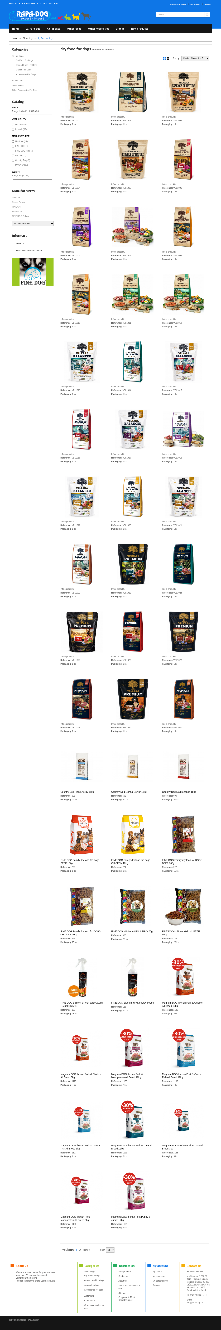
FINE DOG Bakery (20, 216)
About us (20, 243)
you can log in (31, 4)
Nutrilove (21, 141)
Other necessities (98, 28)
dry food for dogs (24, 60)
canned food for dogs (26, 65)
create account (50, 4)
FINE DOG (21, 146)
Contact (208, 4)
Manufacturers (23, 190)
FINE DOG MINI (24, 151)
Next (86, 1249)
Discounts (195, 4)
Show (102, 1250)
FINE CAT (16, 207)
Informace (19, 235)
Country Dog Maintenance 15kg (179, 791)
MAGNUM (21, 165)
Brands (120, 28)
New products (139, 28)
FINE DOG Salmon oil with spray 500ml (132, 1002)
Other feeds (74, 28)
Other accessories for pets (24, 90)
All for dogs (33, 28)
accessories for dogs (26, 74)
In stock (21, 129)
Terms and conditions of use (29, 250)
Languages (174, 4)
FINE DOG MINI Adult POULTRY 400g (132, 931)
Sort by (176, 58)
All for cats (53, 28)
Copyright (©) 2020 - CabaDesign (24, 1320)
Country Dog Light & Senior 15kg (129, 791)
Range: (15, 111)
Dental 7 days (18, 202)
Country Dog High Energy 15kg (77, 791)
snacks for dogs (23, 70)
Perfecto (20, 155)
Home (183, 4)
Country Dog (22, 160)
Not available (22, 124)
